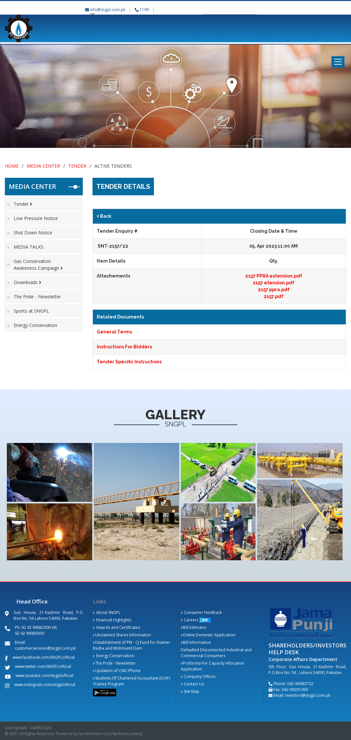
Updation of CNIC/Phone (117, 670)
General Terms (114, 331)
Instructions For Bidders (124, 346)
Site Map (190, 691)
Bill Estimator (194, 627)
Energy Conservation (35, 325)
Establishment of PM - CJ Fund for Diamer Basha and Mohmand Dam (131, 645)
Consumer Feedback (201, 612)
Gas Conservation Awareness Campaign (38, 264)
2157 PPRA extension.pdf (273, 276)
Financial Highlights (112, 620)
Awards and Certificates (116, 627)
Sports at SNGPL (31, 311)
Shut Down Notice (33, 232)
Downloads (27, 282)
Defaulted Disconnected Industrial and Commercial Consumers (216, 652)
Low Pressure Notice (36, 218)
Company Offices (198, 676)
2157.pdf (273, 296)
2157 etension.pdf (274, 282)
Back (104, 216)
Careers (190, 620)
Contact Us (192, 684)
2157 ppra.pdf (274, 289)
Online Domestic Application (208, 635)
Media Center (43, 166)
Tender (77, 166)
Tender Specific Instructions (129, 361)
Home (12, 166)
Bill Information (196, 642)
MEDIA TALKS (29, 247)
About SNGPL (106, 612)
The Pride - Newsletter (37, 296)
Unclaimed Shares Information (122, 635)
